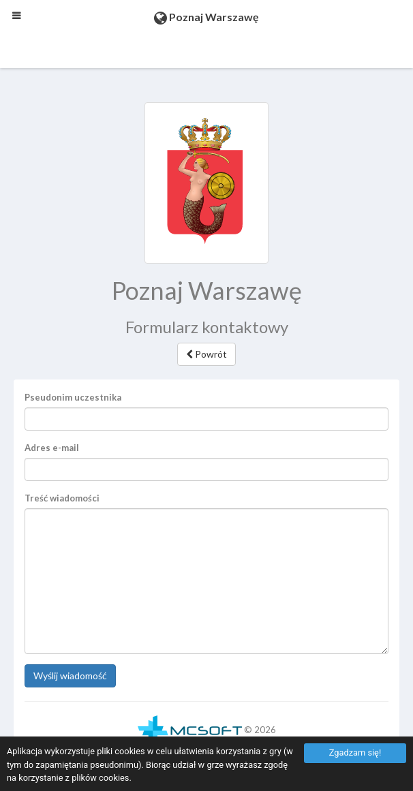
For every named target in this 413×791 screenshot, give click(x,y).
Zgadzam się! (355, 752)
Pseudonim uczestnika (73, 397)
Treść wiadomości (62, 498)
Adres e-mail (52, 447)
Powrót (206, 354)
